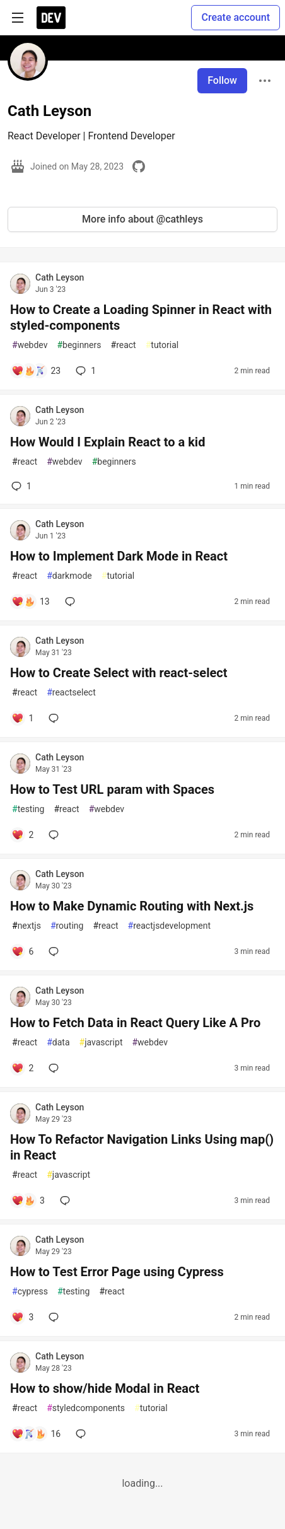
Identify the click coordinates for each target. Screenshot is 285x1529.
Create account (235, 17)
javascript (101, 1042)
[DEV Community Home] (51, 17)
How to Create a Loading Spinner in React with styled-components (141, 317)
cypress (30, 1291)
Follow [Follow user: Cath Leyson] (222, 80)
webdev (29, 345)
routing (67, 926)
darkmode (69, 576)
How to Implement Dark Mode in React (119, 556)
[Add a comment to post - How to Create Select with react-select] (22, 718)
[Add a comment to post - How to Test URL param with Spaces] (22, 834)
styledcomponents (86, 1408)
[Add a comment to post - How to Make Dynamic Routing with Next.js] (22, 951)
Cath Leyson (59, 277)
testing (28, 809)
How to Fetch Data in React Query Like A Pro (135, 1022)
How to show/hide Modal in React (104, 1388)
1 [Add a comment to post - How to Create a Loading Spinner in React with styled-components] (84, 370)
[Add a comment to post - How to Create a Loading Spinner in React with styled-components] (36, 370)
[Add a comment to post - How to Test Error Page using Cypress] (22, 1317)
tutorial (162, 345)
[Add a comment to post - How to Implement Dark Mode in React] (30, 601)
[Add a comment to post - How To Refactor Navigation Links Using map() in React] (28, 1200)
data (58, 1042)
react (123, 345)
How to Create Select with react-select (118, 672)
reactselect (71, 692)
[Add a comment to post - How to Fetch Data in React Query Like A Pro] (22, 1068)
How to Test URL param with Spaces (112, 789)
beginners (79, 345)
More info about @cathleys (142, 219)
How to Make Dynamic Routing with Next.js (131, 906)
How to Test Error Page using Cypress (117, 1271)
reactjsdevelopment (169, 926)
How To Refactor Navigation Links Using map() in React (142, 1147)
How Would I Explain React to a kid (107, 442)
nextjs (26, 926)
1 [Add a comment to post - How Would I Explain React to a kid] (20, 486)
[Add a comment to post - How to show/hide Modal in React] (36, 1433)
